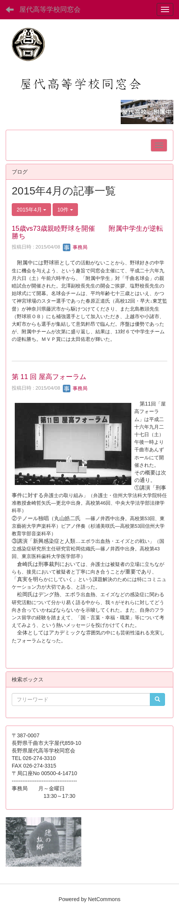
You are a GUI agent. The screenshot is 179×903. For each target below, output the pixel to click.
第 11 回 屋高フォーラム (49, 377)
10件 (65, 210)
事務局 (75, 247)
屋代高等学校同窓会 (50, 9)
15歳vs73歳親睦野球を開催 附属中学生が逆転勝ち (87, 232)
